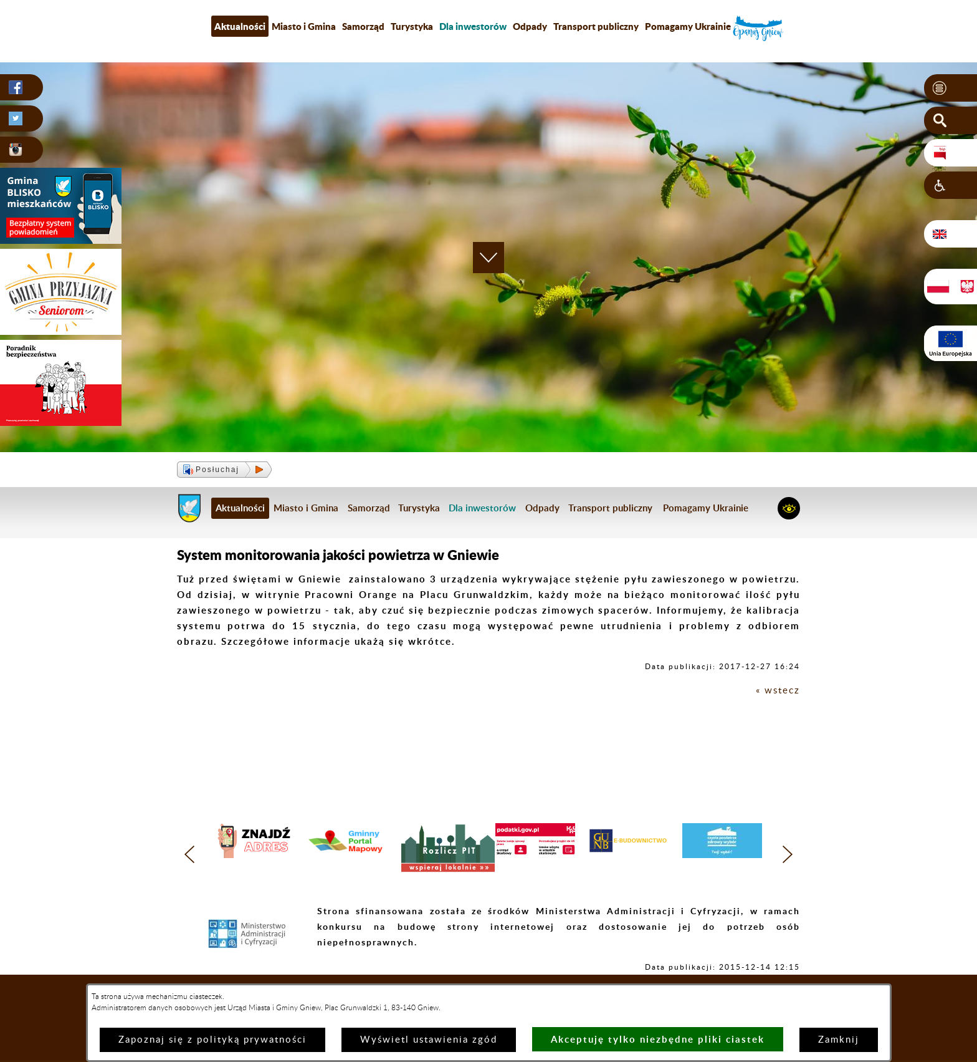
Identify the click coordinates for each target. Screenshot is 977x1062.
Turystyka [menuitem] (412, 26)
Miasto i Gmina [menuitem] (304, 26)
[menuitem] (473, 26)
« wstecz (778, 690)
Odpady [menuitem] (530, 26)
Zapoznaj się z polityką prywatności (212, 1040)
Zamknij (838, 1040)
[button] (950, 87)
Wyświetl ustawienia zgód (428, 1040)
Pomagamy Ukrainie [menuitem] (688, 26)
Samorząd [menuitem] (363, 26)
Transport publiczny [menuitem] (596, 26)
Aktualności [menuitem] (239, 26)
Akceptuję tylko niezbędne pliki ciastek (658, 1039)
